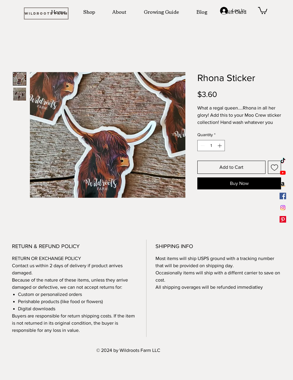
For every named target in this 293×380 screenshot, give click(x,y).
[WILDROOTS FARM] (46, 13)
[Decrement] (202, 145)
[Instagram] (283, 207)
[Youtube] (283, 172)
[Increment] (220, 145)
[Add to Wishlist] (274, 167)
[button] (262, 10)
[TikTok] (283, 161)
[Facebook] (283, 196)
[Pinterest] (283, 219)
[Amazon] (283, 184)
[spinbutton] (211, 145)
